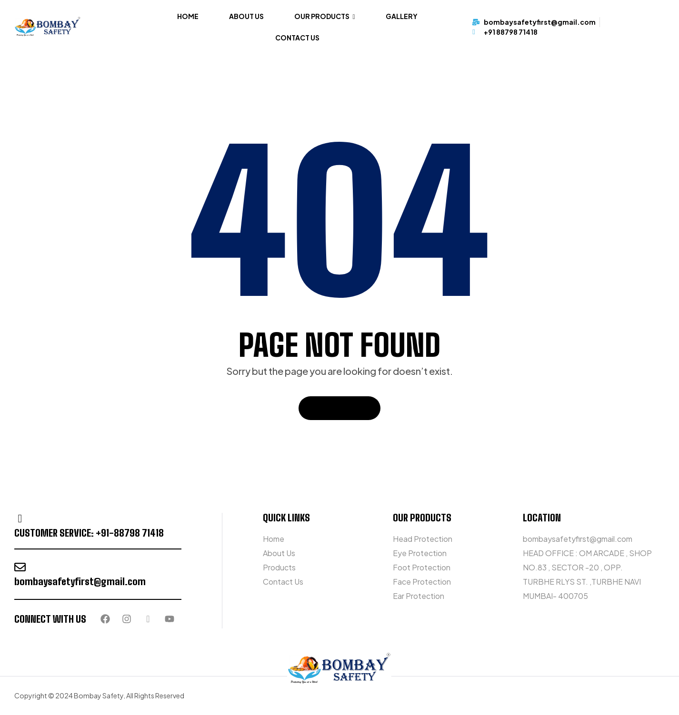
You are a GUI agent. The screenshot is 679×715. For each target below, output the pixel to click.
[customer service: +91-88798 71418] (20, 518)
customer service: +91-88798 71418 (89, 533)
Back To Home (339, 407)
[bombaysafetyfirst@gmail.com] (20, 567)
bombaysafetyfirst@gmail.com (80, 581)
